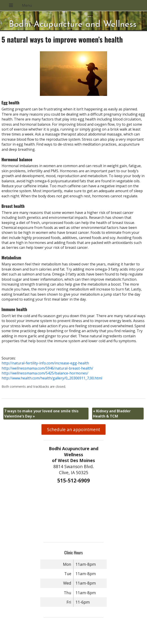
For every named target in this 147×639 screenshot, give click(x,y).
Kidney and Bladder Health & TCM (112, 413)
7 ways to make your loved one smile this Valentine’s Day (41, 413)
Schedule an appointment (73, 429)
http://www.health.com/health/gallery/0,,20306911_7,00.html (52, 378)
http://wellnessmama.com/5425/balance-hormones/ (45, 373)
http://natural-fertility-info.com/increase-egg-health (45, 363)
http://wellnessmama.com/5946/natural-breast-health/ (47, 368)
